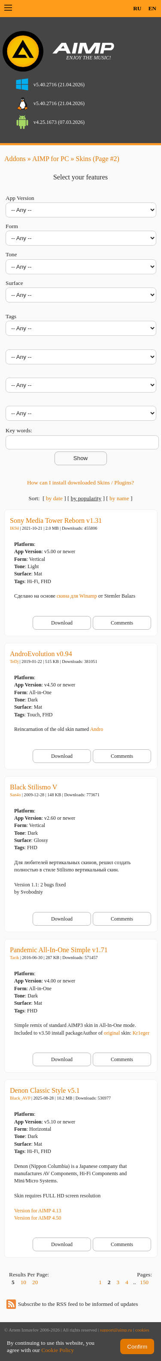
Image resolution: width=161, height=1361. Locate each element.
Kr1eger (141, 1033)
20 (35, 1282)
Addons (15, 158)
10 (23, 1282)
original (112, 1033)
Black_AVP (20, 1098)
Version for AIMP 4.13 (37, 1211)
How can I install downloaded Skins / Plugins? (80, 482)
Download (62, 623)
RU (137, 8)
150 (144, 1282)
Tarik (14, 957)
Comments (122, 623)
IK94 (14, 528)
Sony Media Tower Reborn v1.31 (56, 520)
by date (54, 498)
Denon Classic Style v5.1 (45, 1090)
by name (119, 498)
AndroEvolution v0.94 (41, 653)
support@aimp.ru (116, 1330)
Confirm (137, 1346)
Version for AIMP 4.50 (37, 1218)
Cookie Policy (57, 1350)
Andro (96, 729)
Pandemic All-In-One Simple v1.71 (59, 949)
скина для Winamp (77, 596)
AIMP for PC (50, 158)
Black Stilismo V (33, 787)
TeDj (14, 661)
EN (152, 8)
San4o (15, 794)
